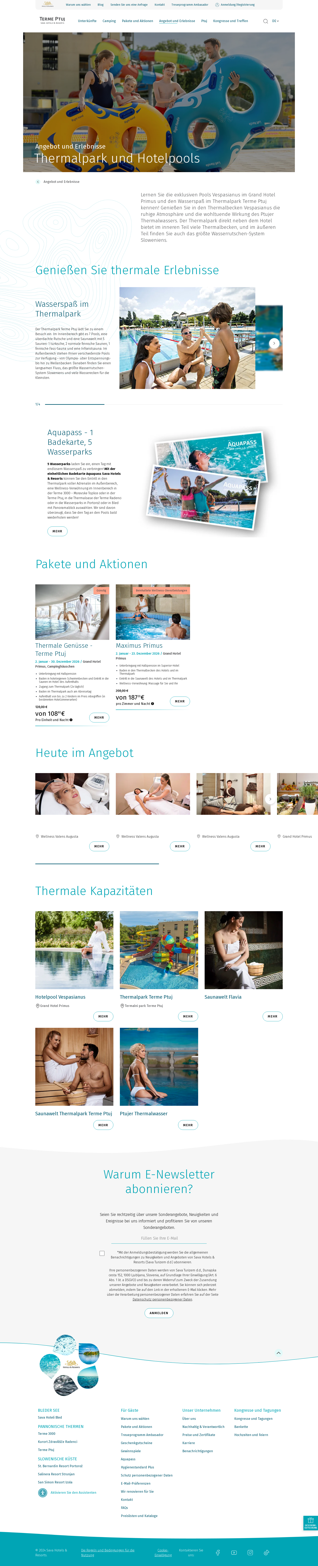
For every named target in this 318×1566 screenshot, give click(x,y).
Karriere (188, 1443)
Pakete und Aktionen (137, 21)
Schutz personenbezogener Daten (147, 1475)
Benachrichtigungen (197, 1451)
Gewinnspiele (131, 1451)
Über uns (189, 1419)
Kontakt (160, 4)
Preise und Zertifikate (198, 1435)
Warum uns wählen (78, 4)
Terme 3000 (46, 1434)
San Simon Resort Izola (55, 1482)
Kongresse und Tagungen (253, 1419)
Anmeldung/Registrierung (235, 5)
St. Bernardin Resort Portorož (60, 1466)
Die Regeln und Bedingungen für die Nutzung (107, 1552)
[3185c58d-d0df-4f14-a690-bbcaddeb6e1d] (159, 1239)
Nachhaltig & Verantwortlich (203, 1427)
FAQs (124, 1508)
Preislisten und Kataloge (139, 1516)
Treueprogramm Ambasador (190, 4)
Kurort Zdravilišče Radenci (57, 1442)
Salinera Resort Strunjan (56, 1474)
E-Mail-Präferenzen (135, 1483)
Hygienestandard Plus (137, 1467)
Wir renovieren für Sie (137, 1492)
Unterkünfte (87, 21)
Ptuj (204, 21)
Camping (109, 21)
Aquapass (128, 1459)
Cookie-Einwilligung (163, 1552)
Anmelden (159, 1313)
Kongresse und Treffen (230, 21)
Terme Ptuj (46, 1450)
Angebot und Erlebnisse (177, 21)
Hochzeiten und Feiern (251, 1435)
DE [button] (274, 21)
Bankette (241, 1427)
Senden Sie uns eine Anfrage (129, 4)
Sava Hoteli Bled (50, 1417)
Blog (101, 4)
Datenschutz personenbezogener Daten (162, 1299)
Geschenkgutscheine (136, 1443)
